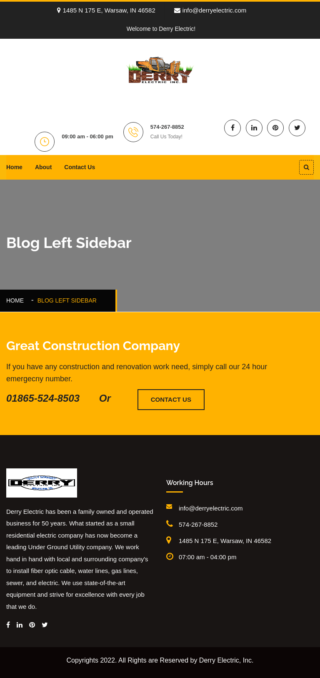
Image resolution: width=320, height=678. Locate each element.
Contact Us (79, 167)
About (43, 167)
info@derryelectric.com (210, 10)
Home (14, 167)
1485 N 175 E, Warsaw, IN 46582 (106, 10)
